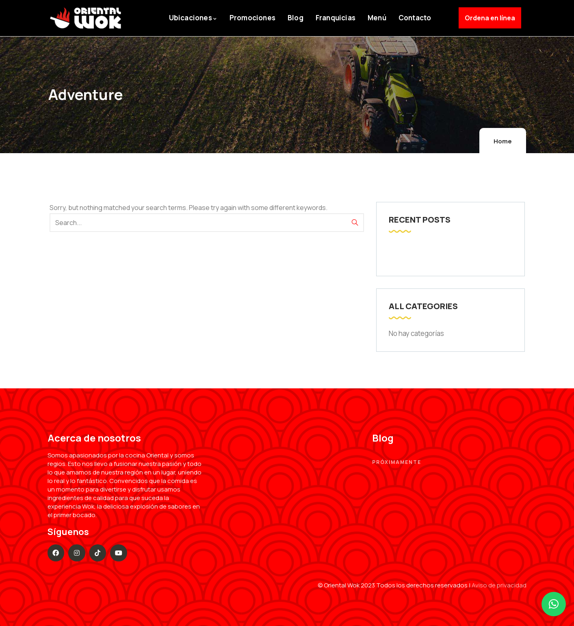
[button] (554, 604)
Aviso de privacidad (499, 585)
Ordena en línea (490, 17)
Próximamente (396, 462)
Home (503, 141)
